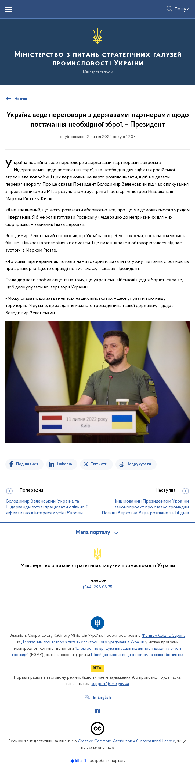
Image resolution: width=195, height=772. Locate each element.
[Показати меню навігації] (8, 9)
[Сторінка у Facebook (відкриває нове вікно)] (97, 711)
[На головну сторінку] (97, 51)
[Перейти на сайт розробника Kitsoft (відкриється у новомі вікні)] (78, 761)
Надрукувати (138, 464)
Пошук (182, 9)
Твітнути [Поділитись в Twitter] (99, 464)
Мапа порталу (93, 532)
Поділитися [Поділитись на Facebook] (27, 464)
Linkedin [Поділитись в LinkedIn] (64, 464)
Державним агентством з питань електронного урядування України (82, 642)
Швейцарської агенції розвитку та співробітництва (137, 655)
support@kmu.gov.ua (110, 684)
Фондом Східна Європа (163, 636)
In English (102, 697)
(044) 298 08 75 (97, 587)
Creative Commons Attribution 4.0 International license (126, 741)
